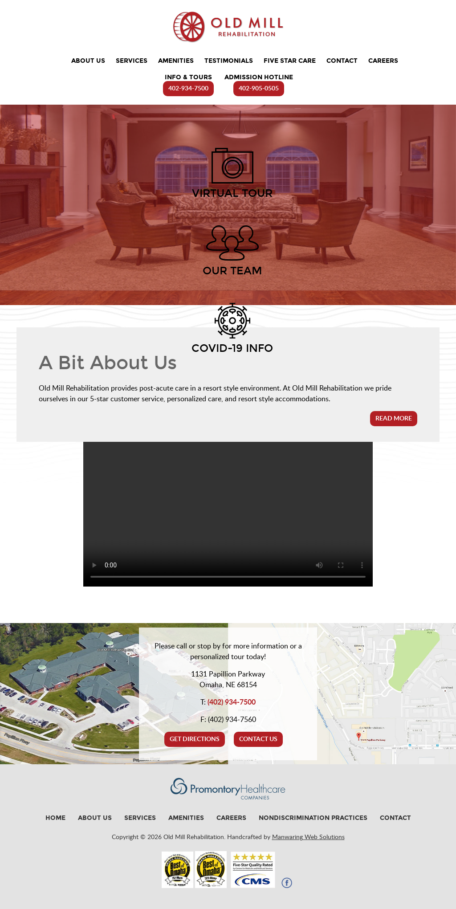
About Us (88, 61)
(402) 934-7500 (232, 702)
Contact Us (258, 739)
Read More (393, 419)
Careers (383, 61)
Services (131, 61)
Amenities (176, 61)
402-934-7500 (188, 89)
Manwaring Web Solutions (308, 837)
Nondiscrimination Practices (313, 818)
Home (55, 818)
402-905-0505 (259, 89)
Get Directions (195, 739)
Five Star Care (290, 61)
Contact (342, 61)
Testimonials (228, 61)
